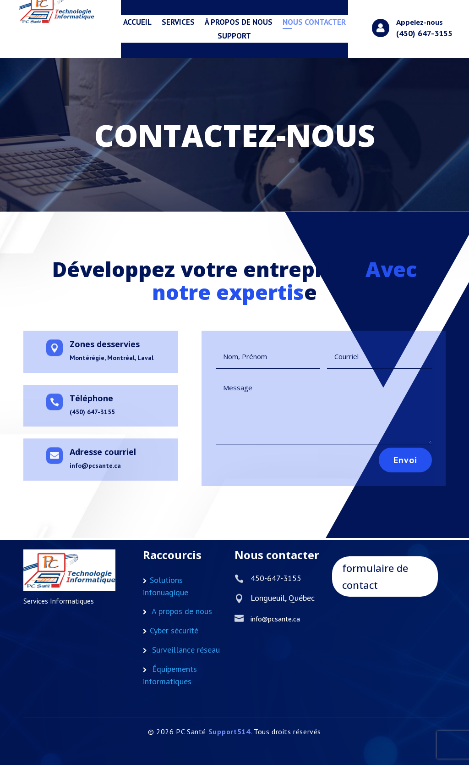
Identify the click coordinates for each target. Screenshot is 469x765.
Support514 (229, 731)
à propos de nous (239, 23)
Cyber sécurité (174, 630)
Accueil (137, 23)
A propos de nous (182, 611)
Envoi (389, 455)
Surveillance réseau (186, 649)
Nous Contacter (314, 23)
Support (234, 37)
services (178, 23)
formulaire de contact (375, 576)
